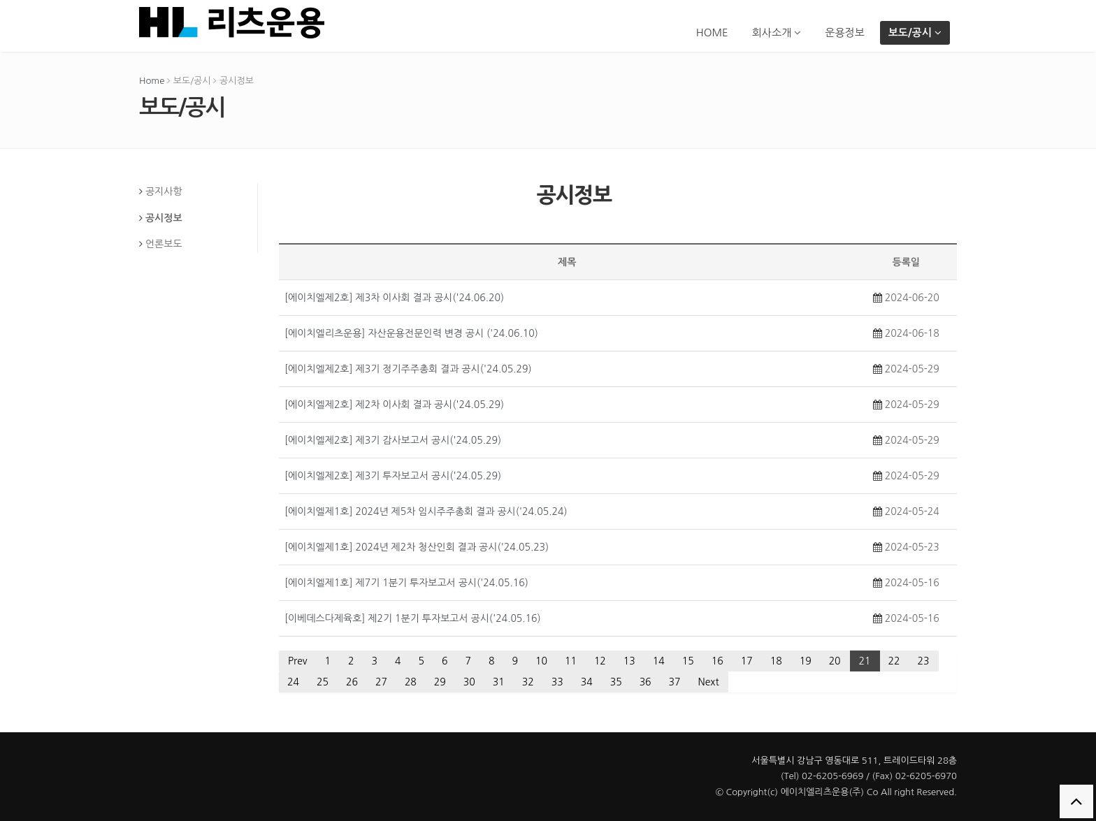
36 (645, 682)
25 (323, 682)
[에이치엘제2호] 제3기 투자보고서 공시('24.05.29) (392, 476)
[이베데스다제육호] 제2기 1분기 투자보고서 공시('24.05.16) (412, 618)
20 (835, 661)
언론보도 (163, 244)
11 (571, 661)
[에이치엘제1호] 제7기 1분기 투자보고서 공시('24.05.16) (406, 583)
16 (717, 661)
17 (747, 661)
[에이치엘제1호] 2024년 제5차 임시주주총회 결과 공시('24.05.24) (426, 511)
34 (587, 682)
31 (499, 682)
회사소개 (777, 32)
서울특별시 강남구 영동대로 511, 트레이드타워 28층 (854, 760)
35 (616, 682)
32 (528, 682)
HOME (712, 32)
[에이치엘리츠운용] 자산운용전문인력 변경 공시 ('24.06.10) (411, 333)
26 (352, 682)
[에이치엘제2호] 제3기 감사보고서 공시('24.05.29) (392, 440)
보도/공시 (915, 32)
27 (381, 682)
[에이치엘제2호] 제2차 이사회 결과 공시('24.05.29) (394, 404)
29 (440, 682)
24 (293, 682)
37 (675, 682)
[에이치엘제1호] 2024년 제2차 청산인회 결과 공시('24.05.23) (416, 547)
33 (557, 682)
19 (806, 661)
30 (469, 682)
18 (776, 661)
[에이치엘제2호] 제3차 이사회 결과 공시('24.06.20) (394, 298)
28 (411, 682)
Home (151, 80)
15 (688, 661)
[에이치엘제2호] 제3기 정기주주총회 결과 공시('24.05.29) (408, 369)
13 (629, 661)
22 (894, 661)
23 (924, 661)
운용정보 (844, 32)
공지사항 (163, 191)
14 (659, 661)
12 (600, 661)
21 (865, 661)
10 (541, 661)
